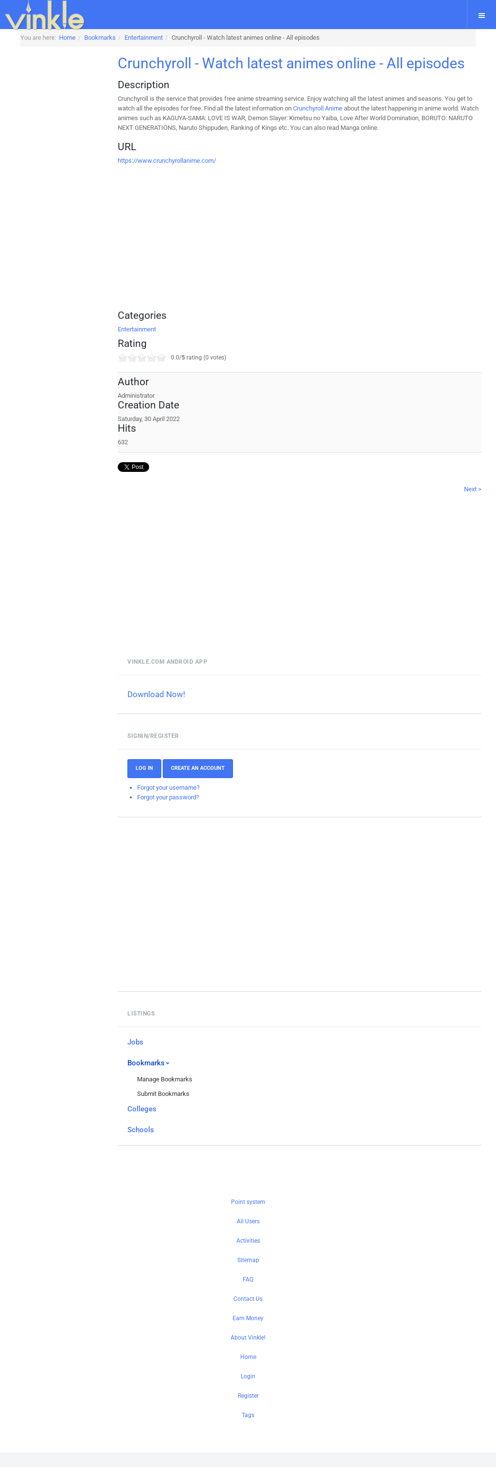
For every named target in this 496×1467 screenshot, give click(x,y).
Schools (158, 1144)
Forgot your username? (186, 802)
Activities (248, 1255)
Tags (248, 1429)
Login (248, 1391)
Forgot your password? (186, 811)
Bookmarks (166, 1077)
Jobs (153, 1056)
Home (248, 1371)
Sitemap (248, 1274)
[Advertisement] (308, 248)
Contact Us (248, 1313)
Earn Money (248, 1332)
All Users (248, 1236)
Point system (248, 1216)
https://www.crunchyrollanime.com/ (185, 175)
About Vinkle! (248, 1352)
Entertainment (155, 343)
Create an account (216, 783)
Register (248, 1410)
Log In (162, 783)
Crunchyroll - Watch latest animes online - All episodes (278, 70)
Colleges (159, 1123)
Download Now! (174, 709)
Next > (472, 503)
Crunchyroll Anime (352, 122)
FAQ (248, 1294)
